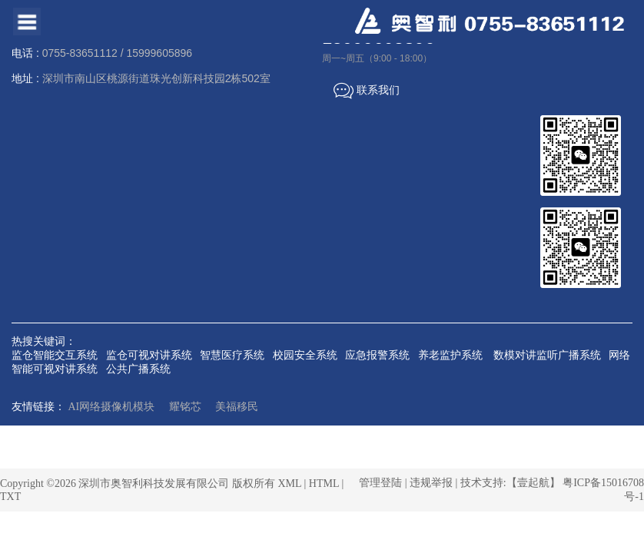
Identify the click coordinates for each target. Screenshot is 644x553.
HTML (324, 483)
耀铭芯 (185, 406)
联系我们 (367, 91)
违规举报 (431, 482)
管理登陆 (380, 482)
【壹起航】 (533, 482)
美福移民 (236, 406)
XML (289, 483)
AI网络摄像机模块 (111, 406)
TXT (10, 496)
